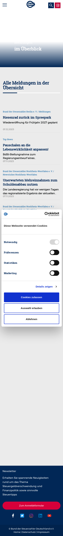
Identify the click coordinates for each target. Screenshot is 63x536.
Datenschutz (29, 532)
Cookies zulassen (31, 297)
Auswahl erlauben (31, 308)
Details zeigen (44, 286)
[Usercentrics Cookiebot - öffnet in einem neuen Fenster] (45, 214)
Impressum (43, 532)
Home (17, 532)
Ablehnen (31, 319)
